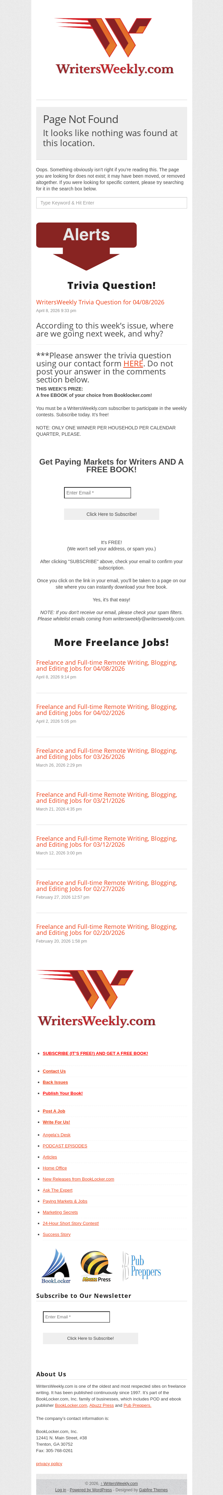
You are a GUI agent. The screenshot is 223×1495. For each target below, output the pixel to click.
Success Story (57, 1234)
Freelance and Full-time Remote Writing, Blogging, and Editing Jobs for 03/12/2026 (106, 841)
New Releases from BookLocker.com (78, 1179)
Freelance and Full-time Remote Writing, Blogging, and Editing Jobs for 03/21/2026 (106, 797)
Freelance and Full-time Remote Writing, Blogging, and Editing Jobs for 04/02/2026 (106, 710)
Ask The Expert (58, 1190)
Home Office (55, 1168)
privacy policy (49, 1463)
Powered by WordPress (91, 1490)
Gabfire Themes (153, 1490)
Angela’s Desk (57, 1134)
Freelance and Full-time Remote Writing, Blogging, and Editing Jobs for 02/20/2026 (106, 929)
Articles (50, 1156)
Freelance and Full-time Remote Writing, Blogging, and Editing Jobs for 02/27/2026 (106, 886)
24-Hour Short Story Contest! (71, 1223)
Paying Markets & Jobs (65, 1201)
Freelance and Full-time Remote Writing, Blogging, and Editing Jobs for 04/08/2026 (106, 665)
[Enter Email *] (97, 492)
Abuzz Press (102, 1405)
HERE (133, 363)
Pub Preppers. (137, 1405)
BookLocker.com (71, 1405)
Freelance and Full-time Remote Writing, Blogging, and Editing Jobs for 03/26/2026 (106, 753)
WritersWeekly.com (119, 1483)
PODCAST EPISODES (65, 1145)
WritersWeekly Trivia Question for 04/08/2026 (100, 302)
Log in (60, 1490)
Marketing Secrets (60, 1212)
